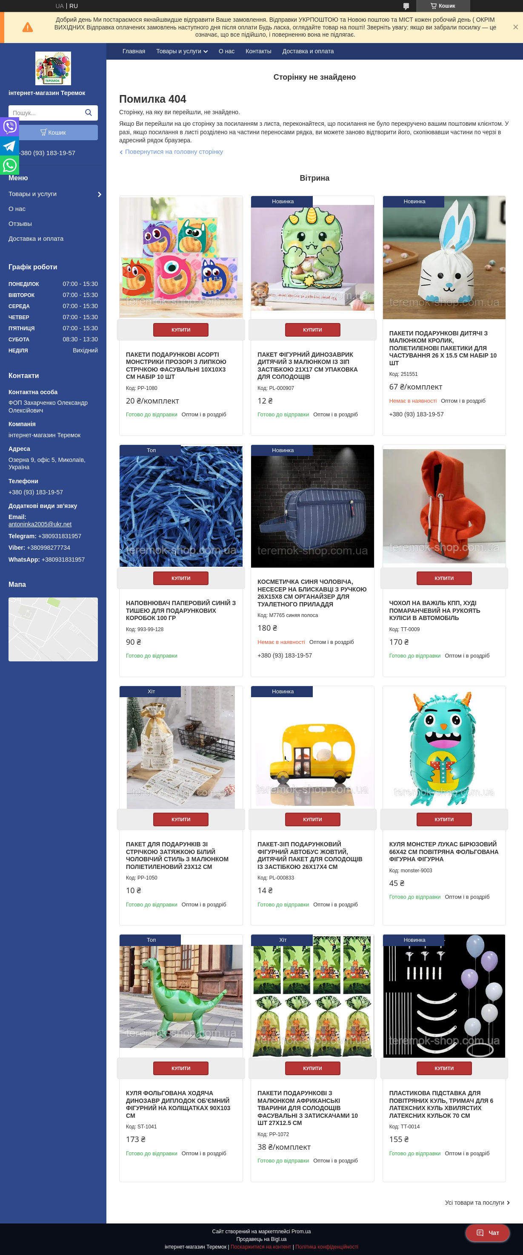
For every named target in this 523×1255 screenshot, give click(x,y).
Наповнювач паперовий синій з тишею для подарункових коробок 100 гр (181, 610)
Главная (134, 51)
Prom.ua (301, 1232)
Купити (180, 329)
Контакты (258, 51)
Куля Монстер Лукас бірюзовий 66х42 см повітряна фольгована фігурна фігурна (444, 852)
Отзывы (20, 223)
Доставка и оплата (36, 238)
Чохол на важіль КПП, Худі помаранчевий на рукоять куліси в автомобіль (434, 610)
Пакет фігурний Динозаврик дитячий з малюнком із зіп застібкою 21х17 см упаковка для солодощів (307, 366)
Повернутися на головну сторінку (174, 151)
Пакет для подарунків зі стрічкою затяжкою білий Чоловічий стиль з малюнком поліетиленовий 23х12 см (177, 855)
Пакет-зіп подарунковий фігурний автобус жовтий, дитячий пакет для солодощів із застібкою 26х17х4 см (310, 855)
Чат (487, 1233)
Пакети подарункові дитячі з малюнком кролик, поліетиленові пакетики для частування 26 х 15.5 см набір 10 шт (443, 348)
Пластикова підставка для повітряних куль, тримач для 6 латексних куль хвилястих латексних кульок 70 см (441, 1104)
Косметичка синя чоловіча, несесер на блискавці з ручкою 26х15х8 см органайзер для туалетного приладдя (311, 593)
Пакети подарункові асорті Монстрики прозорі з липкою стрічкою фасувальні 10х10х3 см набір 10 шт (176, 366)
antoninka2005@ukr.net (40, 524)
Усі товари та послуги (474, 1202)
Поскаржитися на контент (261, 1247)
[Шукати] (88, 113)
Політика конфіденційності (326, 1247)
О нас (17, 208)
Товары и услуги (33, 193)
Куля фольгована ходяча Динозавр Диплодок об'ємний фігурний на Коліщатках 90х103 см (178, 1104)
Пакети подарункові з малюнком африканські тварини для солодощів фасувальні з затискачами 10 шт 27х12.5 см (307, 1108)
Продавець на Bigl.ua (261, 1239)
